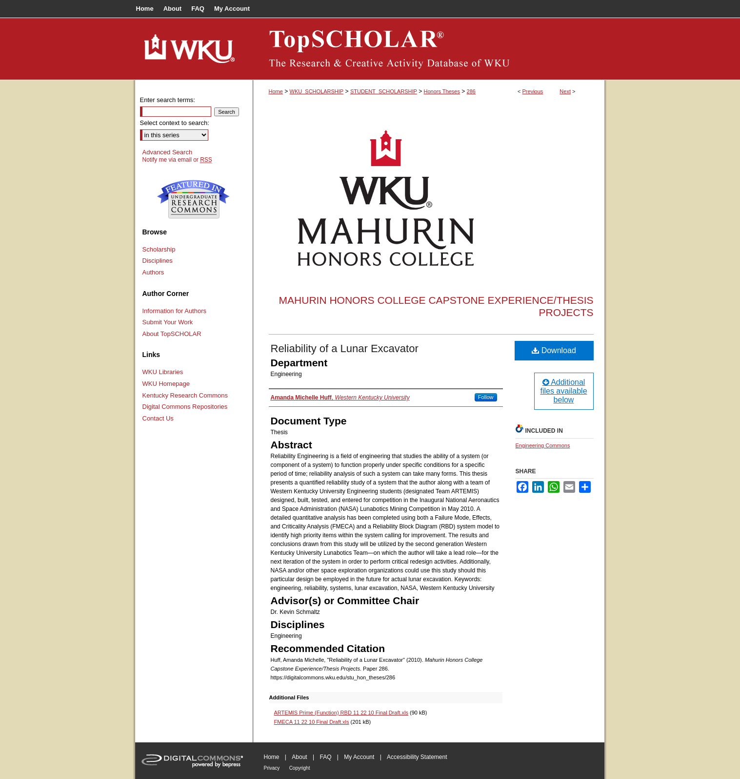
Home (276, 91)
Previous (532, 91)
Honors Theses (442, 91)
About (299, 757)
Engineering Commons (543, 445)
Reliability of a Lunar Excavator (345, 348)
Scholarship (159, 249)
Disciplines (157, 260)
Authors (153, 272)
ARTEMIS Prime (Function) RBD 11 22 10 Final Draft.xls (341, 713)
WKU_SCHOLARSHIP (317, 91)
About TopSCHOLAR (171, 333)
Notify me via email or (177, 159)
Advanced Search (167, 152)
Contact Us (158, 418)
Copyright (299, 768)
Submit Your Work (167, 322)
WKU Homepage (166, 383)
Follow (486, 397)
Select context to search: (174, 122)
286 (471, 91)
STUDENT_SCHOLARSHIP (383, 91)
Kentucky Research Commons (185, 395)
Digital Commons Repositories (185, 406)
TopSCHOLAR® (428, 49)
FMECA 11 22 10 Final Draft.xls (311, 722)
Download (554, 350)
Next (565, 91)
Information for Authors (174, 311)
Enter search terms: (167, 100)
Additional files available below (563, 391)
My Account (359, 757)
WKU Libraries (162, 372)
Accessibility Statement (417, 757)
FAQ (325, 757)
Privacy (272, 768)
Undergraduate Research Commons (193, 199)
